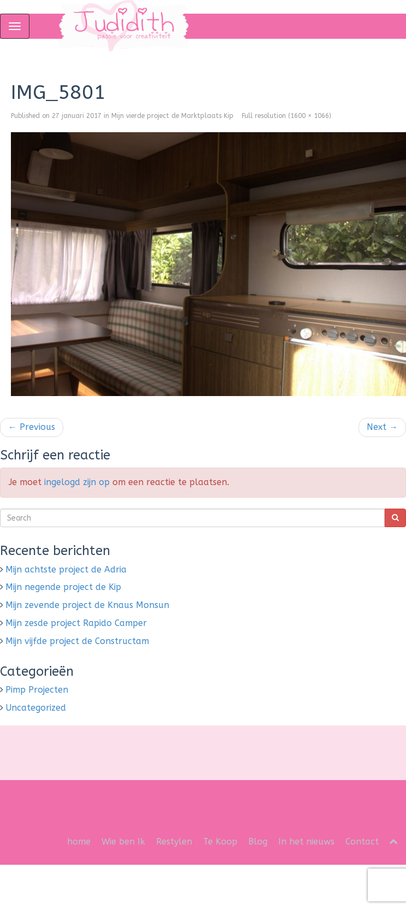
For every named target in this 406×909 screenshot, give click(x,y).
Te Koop (220, 841)
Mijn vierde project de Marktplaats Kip (172, 116)
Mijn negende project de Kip (63, 587)
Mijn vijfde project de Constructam (77, 641)
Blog (257, 841)
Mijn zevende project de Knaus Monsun (87, 605)
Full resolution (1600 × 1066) (286, 116)
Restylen (174, 841)
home (79, 841)
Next (382, 427)
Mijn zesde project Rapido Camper (76, 623)
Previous (31, 427)
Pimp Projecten (36, 689)
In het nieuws (306, 841)
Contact (362, 841)
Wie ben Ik (123, 841)
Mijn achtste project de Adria (66, 569)
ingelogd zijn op (77, 482)
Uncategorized (35, 708)
